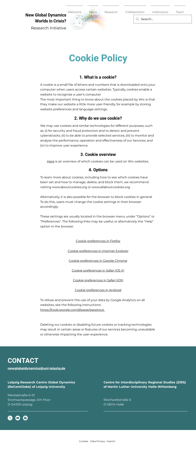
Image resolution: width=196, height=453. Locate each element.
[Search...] (162, 19)
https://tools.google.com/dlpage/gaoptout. (72, 310)
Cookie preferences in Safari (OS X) (98, 270)
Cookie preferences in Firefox (98, 241)
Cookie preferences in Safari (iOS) (98, 280)
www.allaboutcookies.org (111, 187)
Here (50, 161)
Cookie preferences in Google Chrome (98, 261)
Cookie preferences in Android (98, 290)
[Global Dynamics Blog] (25, 418)
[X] (10, 418)
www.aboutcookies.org (69, 187)
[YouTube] (17, 418)
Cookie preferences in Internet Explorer (98, 251)
